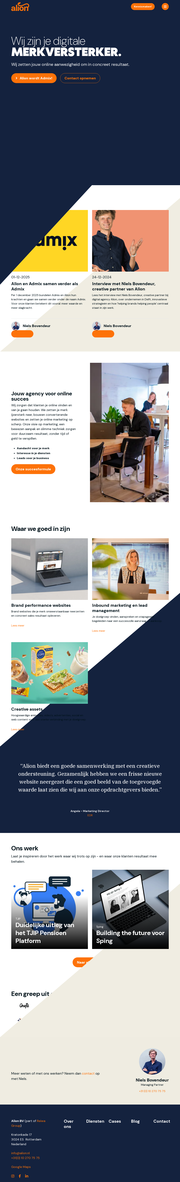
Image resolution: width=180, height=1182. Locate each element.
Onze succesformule (33, 469)
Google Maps (21, 1167)
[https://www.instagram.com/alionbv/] (12, 1176)
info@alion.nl (20, 1153)
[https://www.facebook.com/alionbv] (20, 1176)
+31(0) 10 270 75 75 (25, 1158)
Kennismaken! (143, 6)
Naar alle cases (90, 962)
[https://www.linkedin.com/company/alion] (26, 1176)
